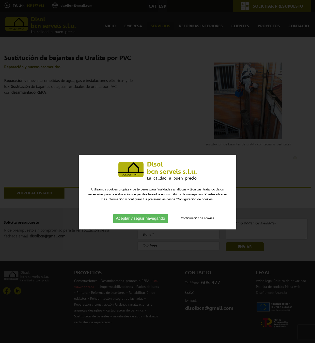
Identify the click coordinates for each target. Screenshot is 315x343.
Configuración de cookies (197, 226)
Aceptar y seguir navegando (140, 227)
